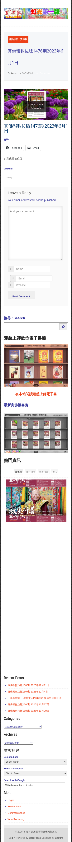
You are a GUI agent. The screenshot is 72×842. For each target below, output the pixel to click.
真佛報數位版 (14, 158)
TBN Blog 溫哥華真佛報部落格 (40, 831)
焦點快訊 (13, 39)
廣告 (54, 472)
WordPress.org (16, 819)
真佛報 (23, 39)
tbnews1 (14, 73)
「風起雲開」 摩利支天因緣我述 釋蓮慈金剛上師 (34, 698)
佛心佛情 (30, 472)
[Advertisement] (32, 585)
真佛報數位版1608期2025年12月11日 (28, 685)
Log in (11, 800)
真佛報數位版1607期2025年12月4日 (28, 691)
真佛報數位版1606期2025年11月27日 (28, 704)
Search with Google (14, 780)
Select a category (13, 768)
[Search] (63, 326)
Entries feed (14, 806)
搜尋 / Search (14, 318)
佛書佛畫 (43, 472)
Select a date (11, 757)
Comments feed (16, 812)
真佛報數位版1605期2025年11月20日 (28, 710)
